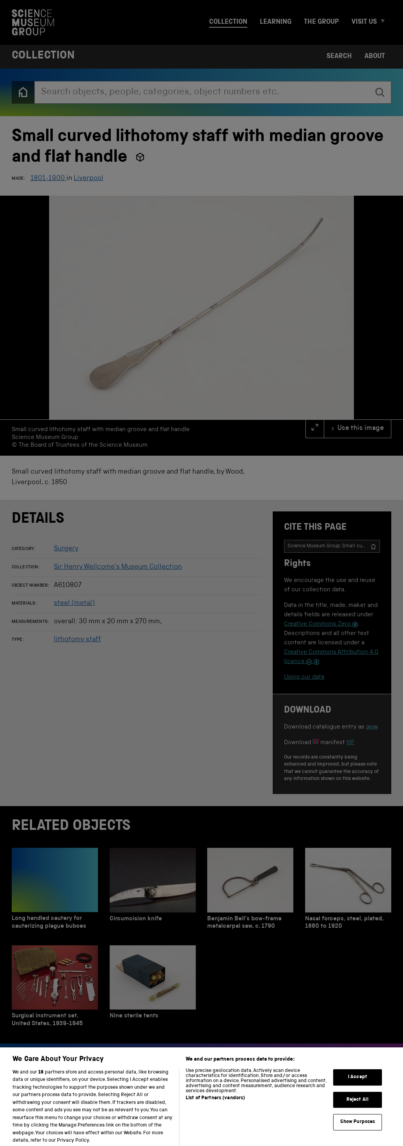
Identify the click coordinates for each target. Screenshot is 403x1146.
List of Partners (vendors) (215, 1104)
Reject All (357, 1106)
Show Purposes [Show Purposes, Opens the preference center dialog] (357, 1128)
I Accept (357, 1083)
